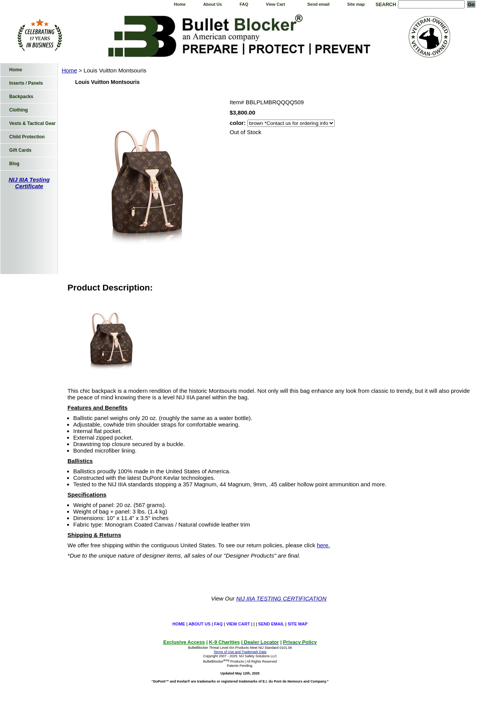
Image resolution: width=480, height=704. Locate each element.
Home (180, 4)
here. (323, 545)
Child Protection (27, 136)
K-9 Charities (224, 642)
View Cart (275, 4)
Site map (356, 4)
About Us (212, 4)
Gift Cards (20, 150)
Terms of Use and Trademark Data (240, 652)
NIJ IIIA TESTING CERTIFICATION (281, 598)
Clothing (18, 110)
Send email (318, 4)
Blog (14, 163)
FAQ (244, 4)
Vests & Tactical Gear (32, 123)
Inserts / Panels (26, 83)
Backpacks (21, 96)
